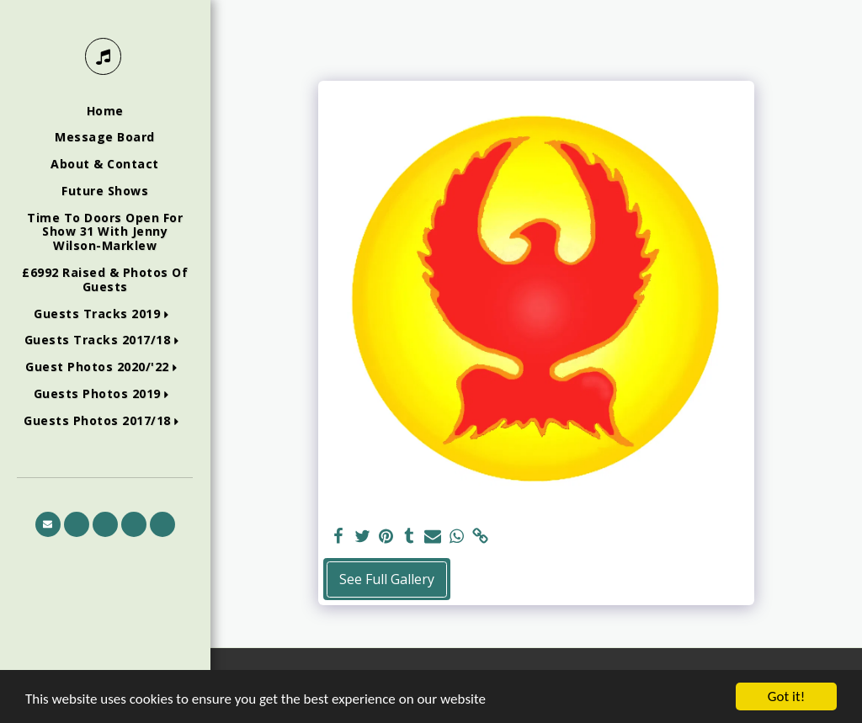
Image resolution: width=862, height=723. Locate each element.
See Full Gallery (386, 579)
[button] (105, 314)
